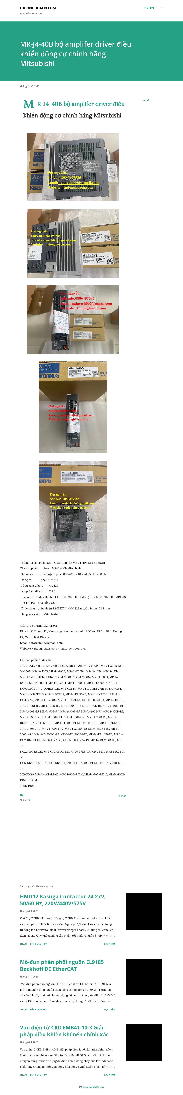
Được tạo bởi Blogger (91, 1087)
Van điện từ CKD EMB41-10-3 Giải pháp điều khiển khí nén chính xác (64, 1031)
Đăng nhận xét (38, 944)
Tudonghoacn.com (37, 8)
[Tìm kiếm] (149, 8)
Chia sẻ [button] (145, 100)
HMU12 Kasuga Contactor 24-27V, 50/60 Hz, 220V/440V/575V (63, 900)
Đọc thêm (109, 944)
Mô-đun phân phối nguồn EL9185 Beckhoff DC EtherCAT (62, 965)
